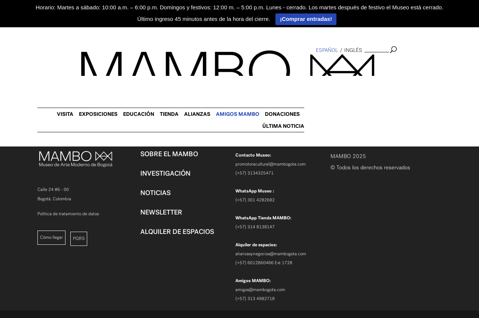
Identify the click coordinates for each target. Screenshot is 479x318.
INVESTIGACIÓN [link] (165, 173)
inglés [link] (353, 50)
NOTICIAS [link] (155, 193)
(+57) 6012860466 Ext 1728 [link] (263, 262)
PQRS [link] (79, 238)
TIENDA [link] (306, 65)
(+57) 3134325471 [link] (254, 173)
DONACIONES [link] (419, 65)
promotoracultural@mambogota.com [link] (270, 164)
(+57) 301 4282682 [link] (255, 200)
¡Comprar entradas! (306, 19)
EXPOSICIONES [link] (235, 65)
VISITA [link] (202, 65)
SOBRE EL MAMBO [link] (169, 154)
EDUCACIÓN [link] (276, 65)
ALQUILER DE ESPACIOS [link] (177, 232)
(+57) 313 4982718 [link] (255, 298)
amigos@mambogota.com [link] (260, 289)
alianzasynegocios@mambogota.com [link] (270, 253)
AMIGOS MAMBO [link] (375, 65)
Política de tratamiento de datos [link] (68, 213)
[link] (9, 122)
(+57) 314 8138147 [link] (255, 226)
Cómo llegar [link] (51, 237)
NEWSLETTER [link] (161, 212)
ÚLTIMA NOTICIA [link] (421, 77)
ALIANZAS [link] (334, 65)
